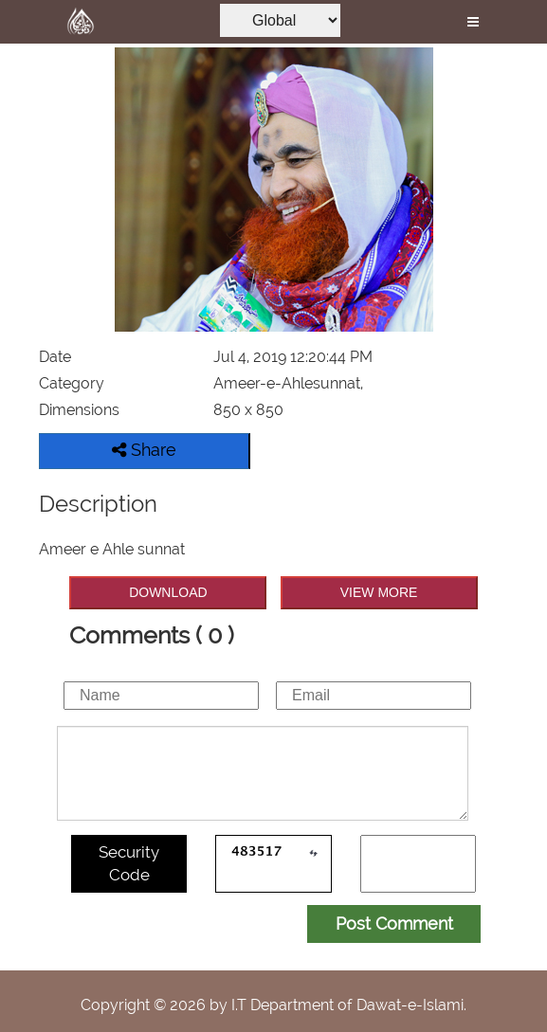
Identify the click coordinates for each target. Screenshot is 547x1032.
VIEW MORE (379, 592)
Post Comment (394, 923)
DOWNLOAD (168, 592)
